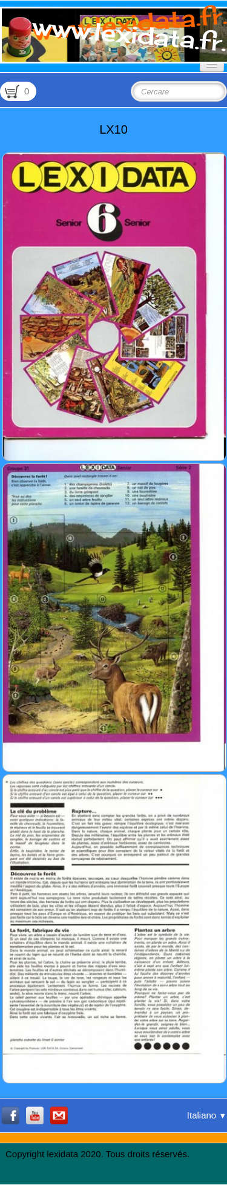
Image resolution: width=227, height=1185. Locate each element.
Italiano (206, 1115)
